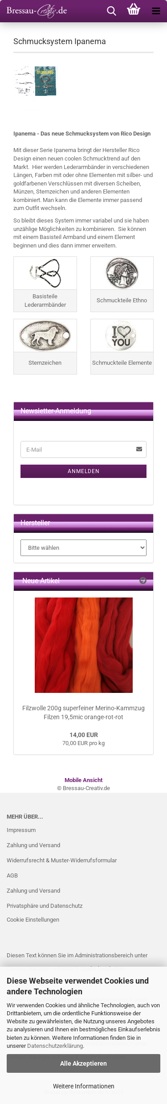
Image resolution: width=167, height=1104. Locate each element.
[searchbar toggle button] (111, 11)
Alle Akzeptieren (83, 1063)
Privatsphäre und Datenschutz (44, 905)
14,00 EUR (83, 734)
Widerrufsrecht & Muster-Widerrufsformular (62, 860)
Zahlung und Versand (33, 845)
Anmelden (84, 471)
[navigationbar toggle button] (156, 11)
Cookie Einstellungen (33, 919)
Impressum (21, 830)
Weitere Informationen (83, 1086)
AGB (12, 875)
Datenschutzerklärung (55, 1045)
